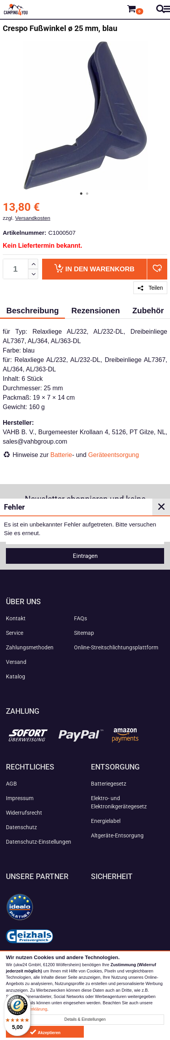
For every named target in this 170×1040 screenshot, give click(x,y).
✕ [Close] (161, 507)
